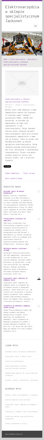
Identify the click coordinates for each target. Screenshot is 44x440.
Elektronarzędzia (17, 59)
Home (5, 59)
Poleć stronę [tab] (29, 173)
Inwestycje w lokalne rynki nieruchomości (21, 412)
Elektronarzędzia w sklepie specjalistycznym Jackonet (16, 367)
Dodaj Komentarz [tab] (12, 173)
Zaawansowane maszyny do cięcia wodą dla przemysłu (21, 374)
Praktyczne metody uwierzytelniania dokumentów (19, 418)
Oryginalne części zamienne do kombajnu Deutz (20, 406)
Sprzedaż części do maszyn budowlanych (20, 352)
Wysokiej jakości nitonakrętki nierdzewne (21, 380)
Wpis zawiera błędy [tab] (13, 178)
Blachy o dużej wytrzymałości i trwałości (21, 395)
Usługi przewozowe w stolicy (16, 423)
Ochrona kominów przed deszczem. (18, 400)
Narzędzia (32, 59)
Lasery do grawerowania (14, 361)
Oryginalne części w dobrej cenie (18, 356)
